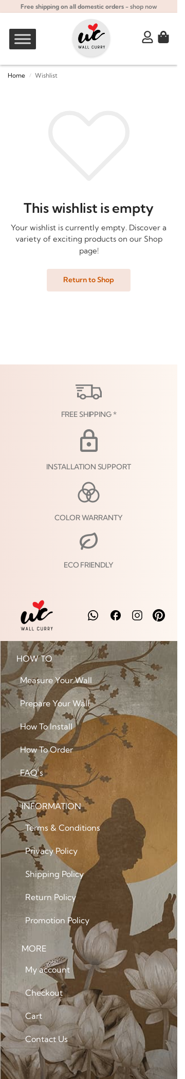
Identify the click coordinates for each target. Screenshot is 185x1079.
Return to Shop (88, 279)
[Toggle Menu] (22, 39)
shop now (143, 6)
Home (16, 75)
